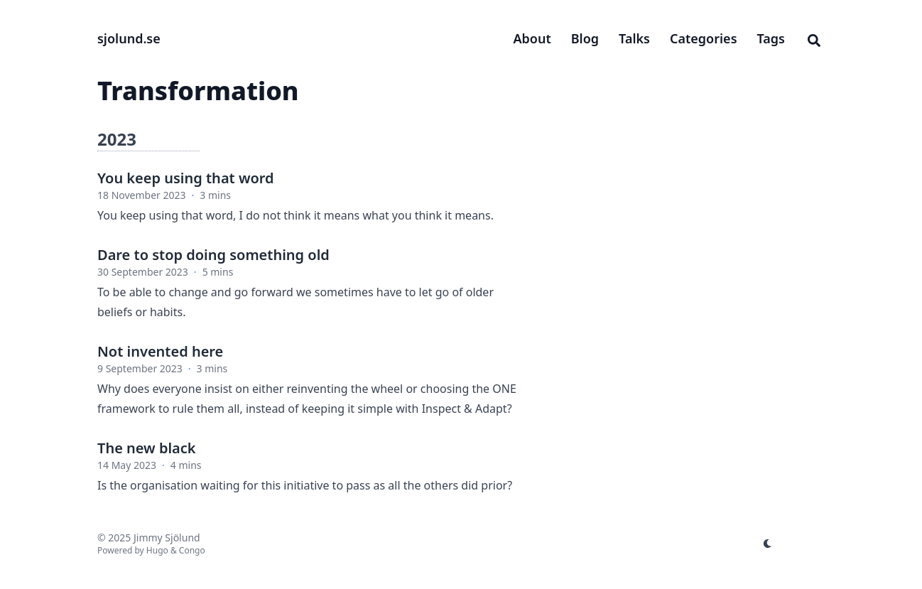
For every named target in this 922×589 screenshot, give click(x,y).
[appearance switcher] (768, 543)
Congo (192, 550)
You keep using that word (185, 178)
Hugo (157, 550)
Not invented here (160, 351)
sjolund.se (129, 38)
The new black (146, 448)
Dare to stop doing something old (213, 254)
